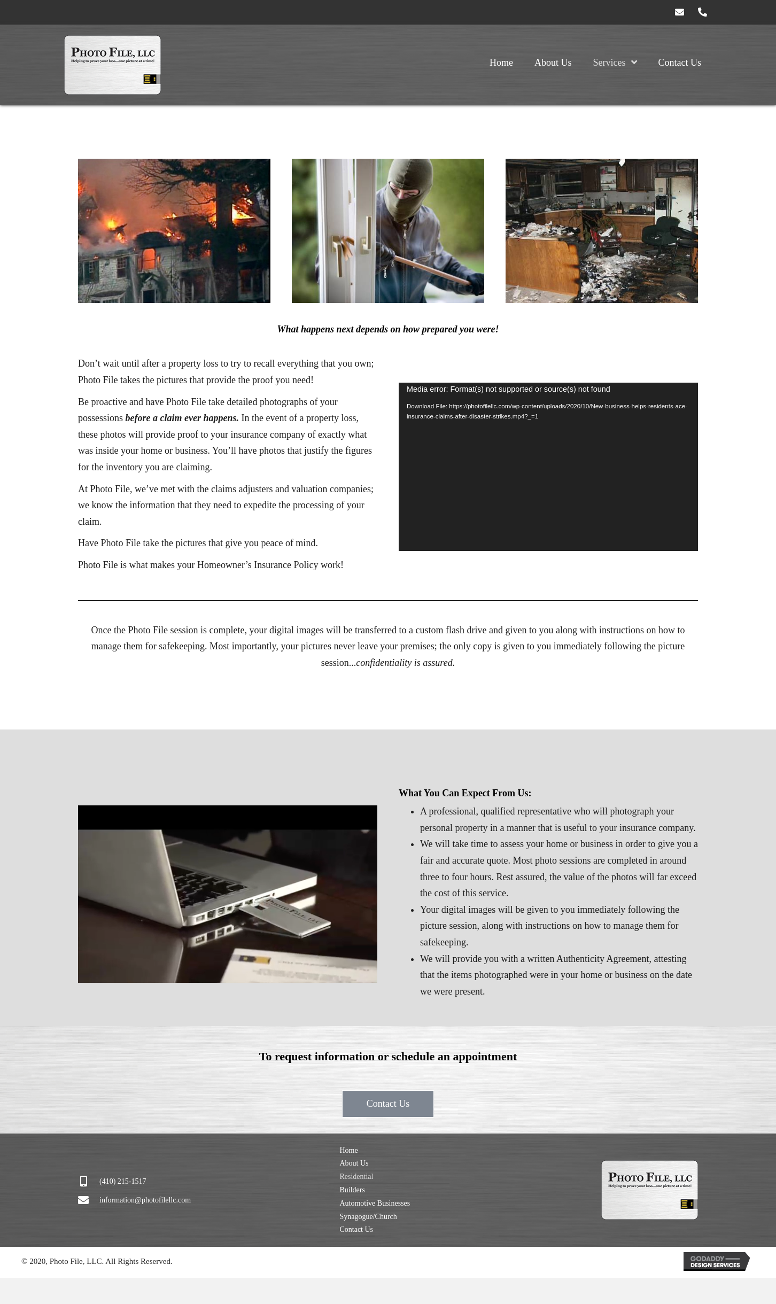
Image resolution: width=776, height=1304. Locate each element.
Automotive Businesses (374, 1203)
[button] (679, 12)
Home (348, 1150)
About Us (353, 1163)
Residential (356, 1177)
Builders (351, 1190)
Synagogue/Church (368, 1217)
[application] (548, 467)
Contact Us (356, 1229)
